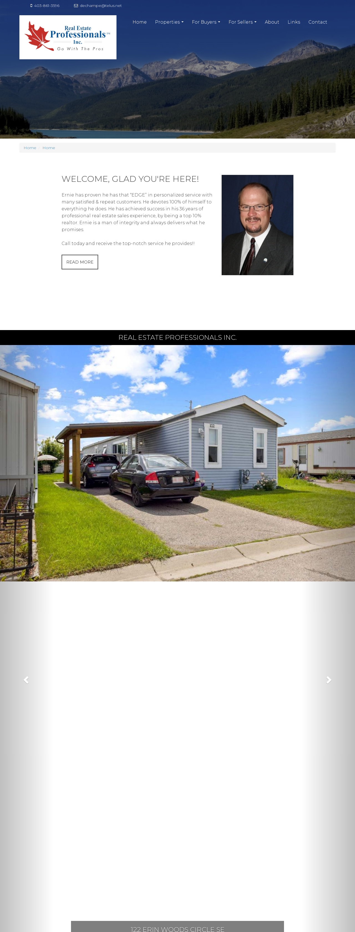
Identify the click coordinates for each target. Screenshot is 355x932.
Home (140, 22)
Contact (317, 22)
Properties (170, 23)
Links (294, 22)
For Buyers (207, 23)
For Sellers (243, 23)
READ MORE (79, 262)
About (272, 22)
